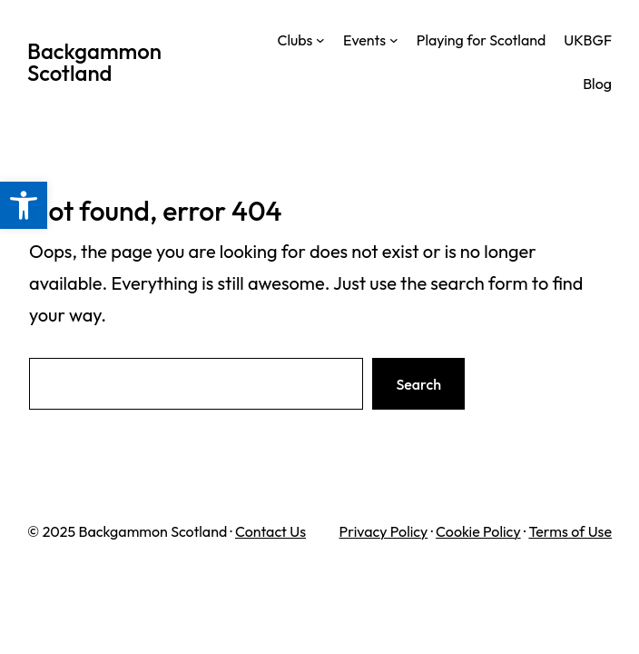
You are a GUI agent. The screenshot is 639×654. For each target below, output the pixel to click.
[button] (23, 205)
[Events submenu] (393, 40)
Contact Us (270, 531)
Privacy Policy (383, 531)
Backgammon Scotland (94, 61)
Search (418, 384)
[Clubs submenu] (320, 40)
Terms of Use (570, 531)
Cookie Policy (478, 531)
